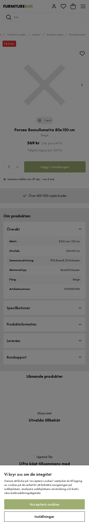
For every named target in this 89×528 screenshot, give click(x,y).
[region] (44, 496)
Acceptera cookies (44, 504)
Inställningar (44, 516)
